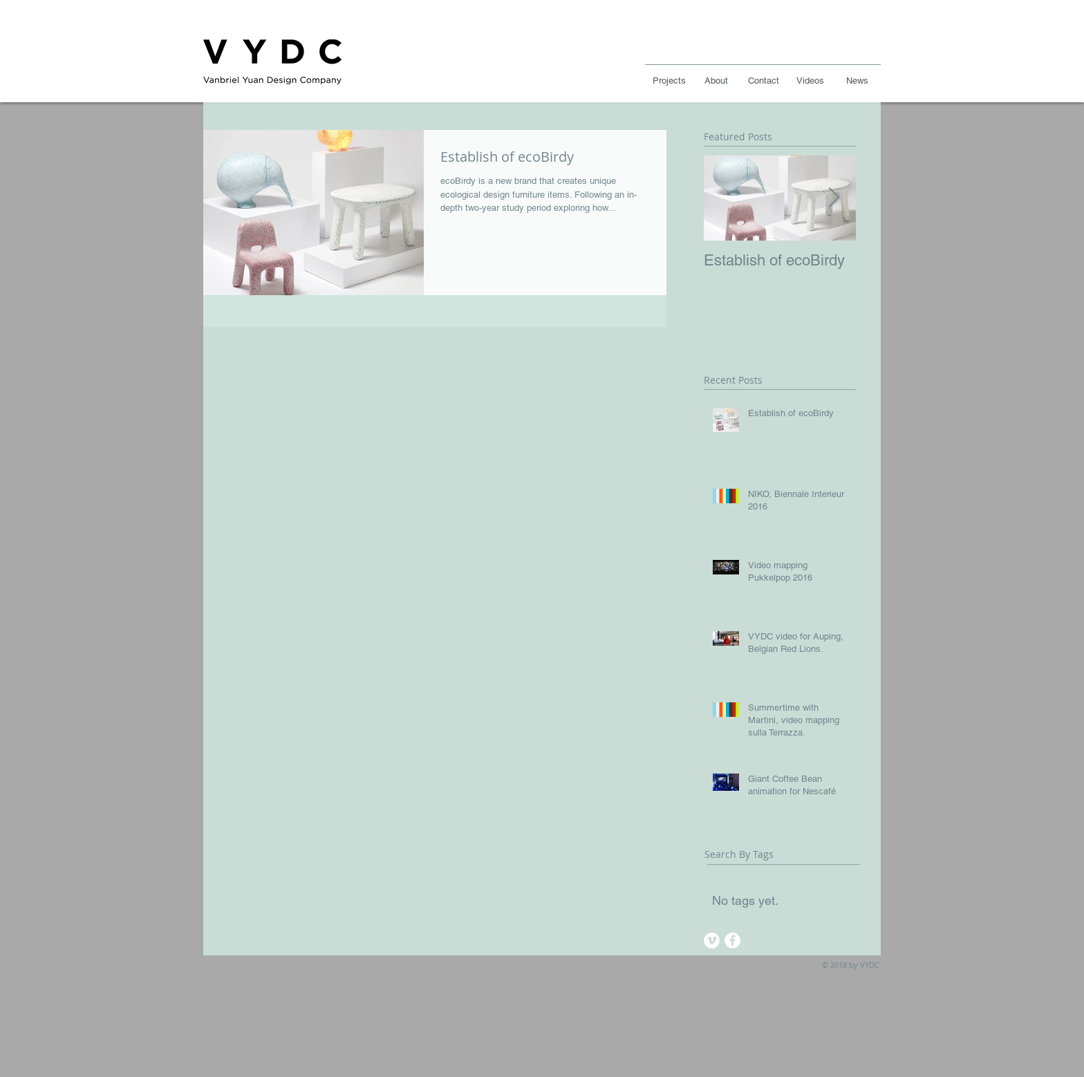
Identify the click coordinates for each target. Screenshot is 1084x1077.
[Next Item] (834, 198)
